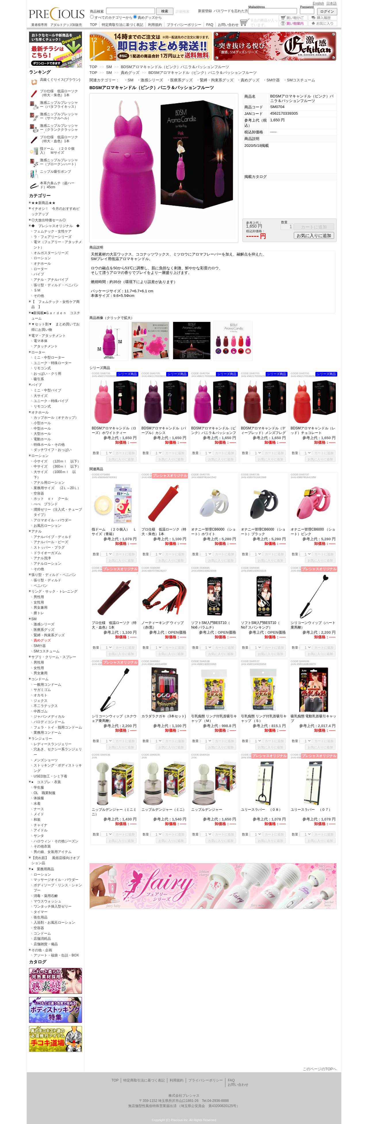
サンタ (39, 836)
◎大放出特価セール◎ (48, 220)
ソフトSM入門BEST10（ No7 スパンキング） (260, 625)
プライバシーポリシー (184, 25)
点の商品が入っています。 (264, 22)
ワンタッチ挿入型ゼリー (53, 906)
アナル (36, 531)
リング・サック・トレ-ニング (54, 591)
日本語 (331, 3)
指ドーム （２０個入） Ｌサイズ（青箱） (114, 531)
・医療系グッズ (179, 80)
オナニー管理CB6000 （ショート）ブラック (263, 531)
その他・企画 (41, 950)
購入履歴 (322, 17)
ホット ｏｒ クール (53, 499)
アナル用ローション (49, 483)
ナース (39, 809)
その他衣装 (42, 846)
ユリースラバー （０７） (314, 810)
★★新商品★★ (43, 203)
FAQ (209, 25)
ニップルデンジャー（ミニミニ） (114, 812)
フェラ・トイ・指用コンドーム (58, 727)
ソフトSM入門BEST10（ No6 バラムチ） (210, 625)
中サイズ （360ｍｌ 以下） (57, 466)
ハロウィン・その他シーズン (56, 841)
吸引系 (39, 379)
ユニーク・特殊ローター (53, 363)
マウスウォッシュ (47, 901)
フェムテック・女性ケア (53, 231)
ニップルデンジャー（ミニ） (164, 810)
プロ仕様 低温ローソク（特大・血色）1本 (114, 625)
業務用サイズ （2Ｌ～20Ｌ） (57, 488)
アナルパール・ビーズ (51, 542)
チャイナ (40, 825)
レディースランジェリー (53, 744)
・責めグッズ (248, 80)
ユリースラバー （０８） (261, 810)
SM (34, 619)
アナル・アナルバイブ (51, 280)
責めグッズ (42, 640)
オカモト (40, 695)
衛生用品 (40, 917)
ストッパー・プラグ (49, 547)
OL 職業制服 (46, 793)
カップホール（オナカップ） (56, 418)
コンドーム (40, 679)
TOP (93, 25)
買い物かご (293, 17)
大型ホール (42, 434)
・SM (128, 80)
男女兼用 (40, 608)
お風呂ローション (47, 526)
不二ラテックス (46, 706)
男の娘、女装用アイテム (53, 852)
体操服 (39, 798)
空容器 (39, 493)
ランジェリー (41, 739)
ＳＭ (37, 290)
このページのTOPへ (320, 1069)
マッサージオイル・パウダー (56, 880)
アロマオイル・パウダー (53, 520)
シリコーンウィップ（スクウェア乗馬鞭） (114, 718)
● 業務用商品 (42, 869)
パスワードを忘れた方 (231, 11)
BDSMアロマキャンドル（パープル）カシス (163, 430)
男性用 (39, 597)
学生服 (39, 787)
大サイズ (40, 396)
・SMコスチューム (299, 80)
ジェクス (40, 701)
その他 (39, 296)
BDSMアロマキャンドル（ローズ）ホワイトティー (114, 430)
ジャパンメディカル (49, 716)
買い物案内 (293, 23)
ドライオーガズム (47, 553)
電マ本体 (40, 341)
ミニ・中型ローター (49, 358)
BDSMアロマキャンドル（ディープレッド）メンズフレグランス (263, 430)
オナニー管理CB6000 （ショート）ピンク (313, 531)
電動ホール (42, 439)
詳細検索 (182, 11)
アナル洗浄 (42, 558)
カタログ (37, 962)
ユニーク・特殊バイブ (51, 401)
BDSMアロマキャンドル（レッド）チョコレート (313, 430)
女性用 (39, 602)
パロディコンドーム (49, 722)
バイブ (39, 274)
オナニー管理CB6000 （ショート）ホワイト (213, 531)
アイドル (40, 830)
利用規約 (155, 25)
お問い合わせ (228, 25)
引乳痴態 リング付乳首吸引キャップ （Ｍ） (214, 718)
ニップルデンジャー (210, 810)
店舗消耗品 (42, 939)
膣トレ (39, 613)
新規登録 (205, 11)
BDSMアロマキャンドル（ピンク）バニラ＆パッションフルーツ (213, 430)
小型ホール (42, 423)
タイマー (40, 912)
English (318, 3)
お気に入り (322, 23)
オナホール (42, 264)
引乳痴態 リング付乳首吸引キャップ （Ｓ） (264, 718)
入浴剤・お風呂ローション (54, 923)
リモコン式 (42, 368)
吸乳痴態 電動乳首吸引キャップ (313, 718)
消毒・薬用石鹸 (46, 896)
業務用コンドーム (47, 733)
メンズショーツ (46, 760)
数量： (97, 453)
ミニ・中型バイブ (47, 390)
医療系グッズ (44, 630)
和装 (37, 820)
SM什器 (40, 646)
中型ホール (42, 428)
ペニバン (40, 586)
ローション (42, 258)
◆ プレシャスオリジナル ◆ (55, 226)
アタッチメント (46, 346)
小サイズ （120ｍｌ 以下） (57, 461)
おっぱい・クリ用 (47, 374)
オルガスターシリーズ (51, 253)
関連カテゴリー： (104, 80)
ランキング (40, 72)
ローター (40, 269)
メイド (39, 814)
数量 (284, 222)
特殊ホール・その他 (49, 445)
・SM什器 (271, 80)
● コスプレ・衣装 (46, 782)
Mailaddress (256, 7)
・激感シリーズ (150, 80)
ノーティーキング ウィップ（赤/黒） (162, 625)
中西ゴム (40, 711)
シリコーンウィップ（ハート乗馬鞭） (313, 625)
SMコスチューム (47, 651)
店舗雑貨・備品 (46, 944)
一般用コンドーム (47, 685)
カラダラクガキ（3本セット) (164, 716)
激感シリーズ (44, 624)
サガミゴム (42, 690)
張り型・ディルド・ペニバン (56, 285)
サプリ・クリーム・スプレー (53, 657)
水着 (37, 804)
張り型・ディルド (47, 580)
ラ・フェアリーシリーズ (53, 237)
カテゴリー (40, 195)
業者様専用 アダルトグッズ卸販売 (56, 24)
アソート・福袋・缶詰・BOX (56, 955)
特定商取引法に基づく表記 (122, 25)
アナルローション (47, 564)
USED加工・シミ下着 (50, 776)
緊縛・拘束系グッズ (49, 635)
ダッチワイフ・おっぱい (53, 450)
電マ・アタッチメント (48, 336)
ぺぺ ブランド (46, 504)
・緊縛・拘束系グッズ (214, 80)
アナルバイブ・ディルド (53, 537)
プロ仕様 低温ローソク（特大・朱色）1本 (163, 531)
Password (307, 7)
